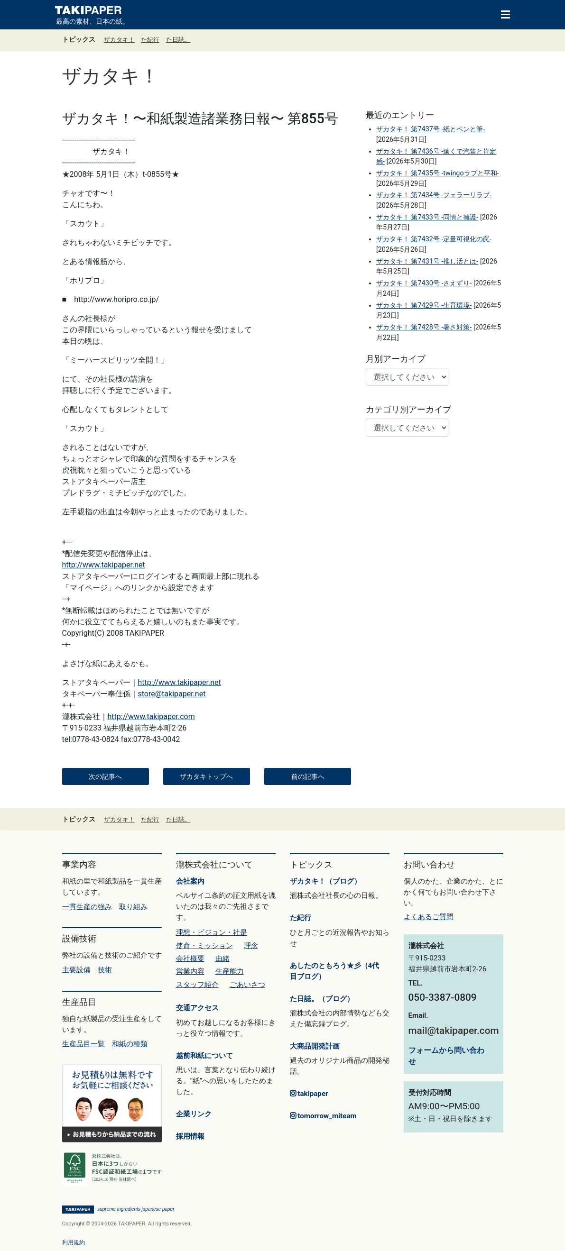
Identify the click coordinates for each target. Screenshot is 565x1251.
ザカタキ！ (119, 39)
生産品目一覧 (83, 1044)
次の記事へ (105, 776)
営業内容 (190, 971)
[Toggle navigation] (500, 14)
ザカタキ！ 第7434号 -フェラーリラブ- (433, 195)
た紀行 (150, 39)
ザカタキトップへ (206, 776)
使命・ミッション (204, 945)
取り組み (133, 907)
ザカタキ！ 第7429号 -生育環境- (424, 305)
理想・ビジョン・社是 (211, 932)
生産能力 (229, 971)
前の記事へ (307, 776)
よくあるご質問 (429, 917)
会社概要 (190, 958)
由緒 (222, 958)
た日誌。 (178, 39)
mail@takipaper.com (453, 1030)
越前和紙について (204, 1055)
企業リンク (194, 1114)
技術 (105, 970)
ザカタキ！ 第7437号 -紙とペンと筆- (430, 129)
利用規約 (73, 1242)
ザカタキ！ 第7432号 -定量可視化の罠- (433, 239)
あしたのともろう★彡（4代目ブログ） (335, 971)
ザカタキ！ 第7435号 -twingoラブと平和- (437, 173)
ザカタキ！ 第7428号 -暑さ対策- (424, 327)
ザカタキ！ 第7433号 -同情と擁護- (427, 217)
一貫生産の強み (87, 907)
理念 (251, 945)
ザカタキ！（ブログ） (325, 881)
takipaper (309, 1093)
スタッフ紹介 (197, 984)
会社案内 (190, 881)
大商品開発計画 (315, 1046)
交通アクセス (197, 1008)
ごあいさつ (247, 984)
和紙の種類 (130, 1044)
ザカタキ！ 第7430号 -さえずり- (424, 283)
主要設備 (76, 970)
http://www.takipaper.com (151, 716)
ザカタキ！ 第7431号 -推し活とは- (427, 261)
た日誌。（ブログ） (322, 999)
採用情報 (190, 1136)
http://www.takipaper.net (103, 564)
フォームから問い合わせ (446, 1056)
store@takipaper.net (172, 693)
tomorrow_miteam (323, 1116)
